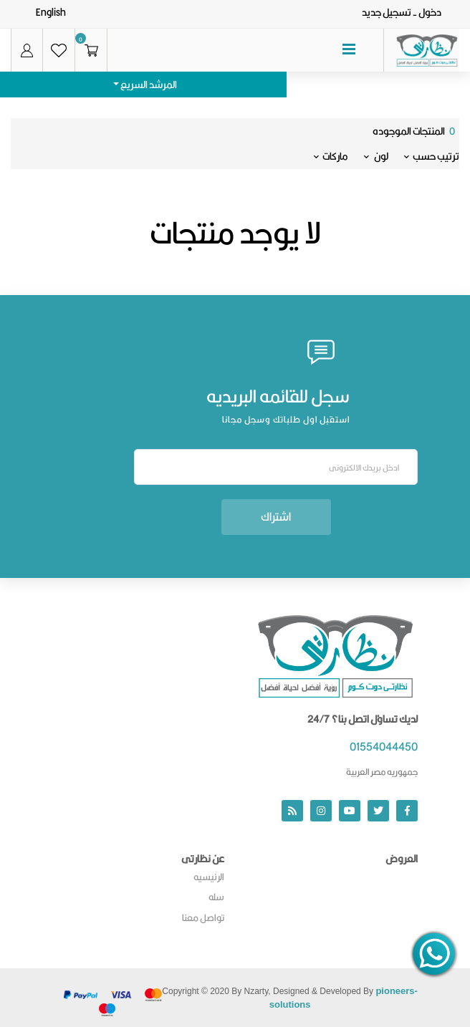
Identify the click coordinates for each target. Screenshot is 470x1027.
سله (216, 896)
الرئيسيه (208, 876)
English (51, 12)
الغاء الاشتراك (113, 467)
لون (376, 156)
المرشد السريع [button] (148, 84)
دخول (429, 12)
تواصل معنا (203, 917)
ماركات (331, 156)
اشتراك (276, 516)
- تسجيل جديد (389, 12)
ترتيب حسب (431, 156)
